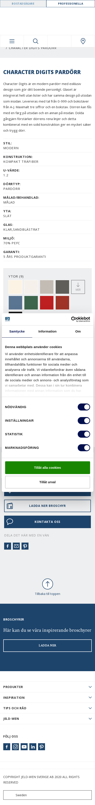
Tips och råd (14, 708)
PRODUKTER (13, 687)
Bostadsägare (23, 3)
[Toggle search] (36, 41)
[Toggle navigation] (12, 41)
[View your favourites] (59, 41)
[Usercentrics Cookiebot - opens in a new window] (71, 319)
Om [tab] (78, 331)
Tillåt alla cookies (47, 467)
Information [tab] (47, 331)
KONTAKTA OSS (33, 521)
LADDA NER (47, 646)
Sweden (16, 795)
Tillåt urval (47, 482)
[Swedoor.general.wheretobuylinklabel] (83, 41)
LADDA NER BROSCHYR (36, 505)
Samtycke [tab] (17, 331)
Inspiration (14, 697)
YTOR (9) (16, 276)
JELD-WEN (11, 719)
